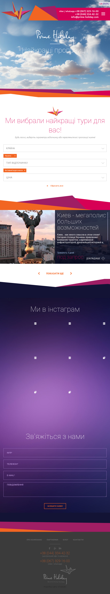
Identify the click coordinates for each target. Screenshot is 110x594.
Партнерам (52, 540)
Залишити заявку (55, 506)
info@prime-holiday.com (85, 17)
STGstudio (62, 587)
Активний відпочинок (14, 170)
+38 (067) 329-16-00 (87, 11)
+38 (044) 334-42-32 (87, 14)
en (104, 3)
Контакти (78, 540)
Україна (8, 156)
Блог (65, 540)
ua (101, 3)
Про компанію (34, 540)
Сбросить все (56, 186)
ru (107, 3)
